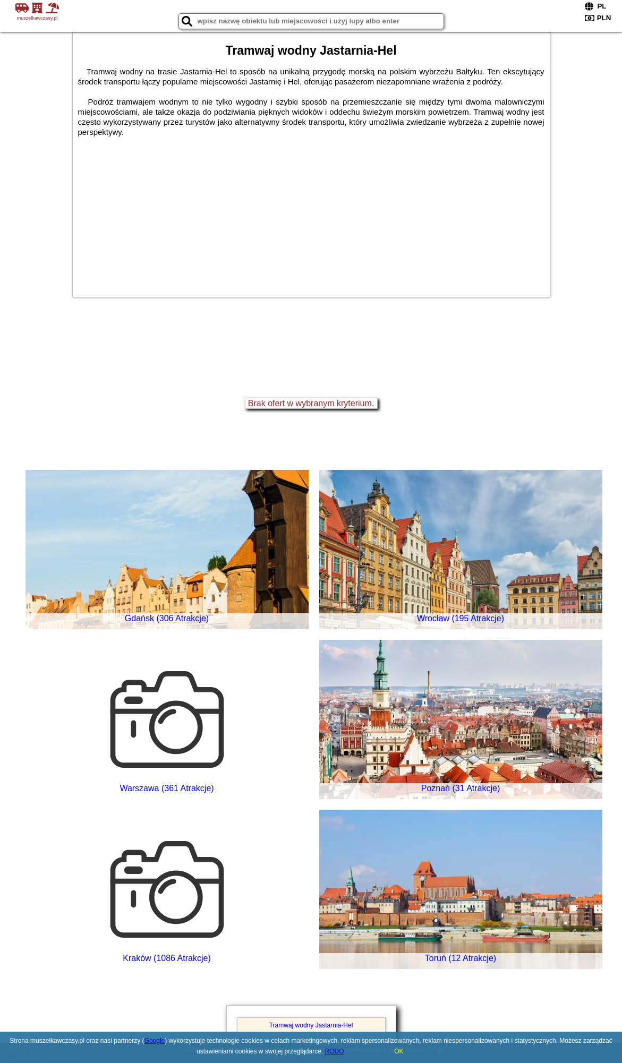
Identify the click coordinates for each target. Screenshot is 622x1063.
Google (154, 1040)
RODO (334, 1051)
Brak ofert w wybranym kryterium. (311, 403)
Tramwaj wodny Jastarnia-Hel (311, 1025)
